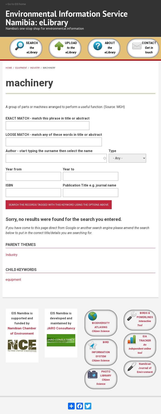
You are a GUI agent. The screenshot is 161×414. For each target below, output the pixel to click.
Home (9, 68)
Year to (68, 169)
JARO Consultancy (61, 328)
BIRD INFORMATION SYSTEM (101, 351)
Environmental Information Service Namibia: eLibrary (67, 18)
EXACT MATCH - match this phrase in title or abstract (47, 118)
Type (112, 151)
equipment (21, 68)
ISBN (9, 185)
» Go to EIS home (16, 4)
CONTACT (149, 43)
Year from (14, 169)
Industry (35, 68)
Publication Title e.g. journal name (89, 185)
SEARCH (32, 47)
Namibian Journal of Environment (145, 368)
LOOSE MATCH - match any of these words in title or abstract (54, 135)
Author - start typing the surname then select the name (49, 151)
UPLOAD (71, 47)
